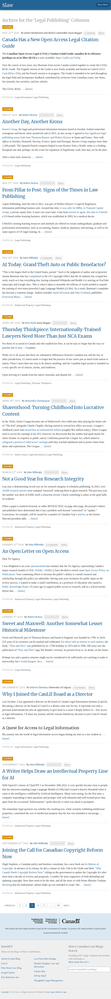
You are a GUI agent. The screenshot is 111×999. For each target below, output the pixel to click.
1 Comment (90, 33)
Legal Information (23, 97)
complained (35, 276)
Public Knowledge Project (15, 586)
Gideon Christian (39, 687)
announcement (38, 566)
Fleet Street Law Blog (11, 968)
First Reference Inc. (10, 977)
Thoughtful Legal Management (48, 980)
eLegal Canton (8, 972)
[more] (28, 89)
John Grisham (82, 292)
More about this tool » (79, 962)
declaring (7, 884)
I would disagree (27, 661)
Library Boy (39, 971)
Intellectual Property (24, 305)
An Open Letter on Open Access (35, 551)
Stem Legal (50, 992)
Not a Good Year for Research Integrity (43, 479)
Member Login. (61, 992)
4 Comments (79, 687)
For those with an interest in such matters (82, 641)
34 (58, 905)
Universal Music (11, 296)
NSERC (39, 570)
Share (101, 33)
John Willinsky (30, 258)
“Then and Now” (17, 645)
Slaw (7, 5)
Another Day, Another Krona (32, 121)
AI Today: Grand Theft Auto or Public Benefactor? (54, 264)
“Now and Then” (26, 650)
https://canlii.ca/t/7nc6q (68, 57)
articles (81, 514)
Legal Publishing (41, 97)
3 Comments (46, 258)
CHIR (30, 570)
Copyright (5, 992)
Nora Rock (30, 323)
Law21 (4, 963)
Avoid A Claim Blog (10, 958)
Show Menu (103, 5)
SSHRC (48, 570)
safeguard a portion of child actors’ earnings (25, 442)
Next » (67, 905)
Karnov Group (9, 129)
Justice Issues (21, 454)
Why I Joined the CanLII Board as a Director (47, 694)
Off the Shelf (40, 976)
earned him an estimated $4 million (43, 429)
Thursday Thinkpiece (41, 383)
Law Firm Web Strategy (45, 958)
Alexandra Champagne (37, 401)
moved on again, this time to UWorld (88, 212)
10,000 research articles (14, 490)
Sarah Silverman (61, 292)
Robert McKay (29, 115)
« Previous (9, 905)
